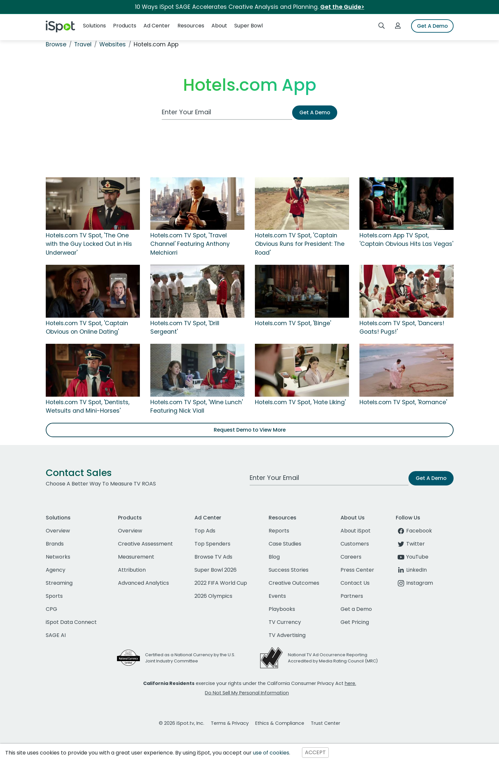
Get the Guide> (342, 7)
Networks (58, 557)
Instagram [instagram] (414, 583)
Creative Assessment (145, 544)
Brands (55, 544)
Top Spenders (212, 544)
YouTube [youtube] (412, 557)
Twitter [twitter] (410, 544)
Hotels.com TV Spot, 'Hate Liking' (300, 402)
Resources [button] (190, 25)
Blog (274, 557)
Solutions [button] (94, 25)
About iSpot (356, 530)
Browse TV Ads (213, 557)
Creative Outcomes (294, 583)
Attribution (132, 570)
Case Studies (285, 544)
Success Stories (288, 570)
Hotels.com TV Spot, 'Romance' (403, 402)
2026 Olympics (213, 596)
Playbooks (282, 609)
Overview (58, 530)
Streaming (59, 583)
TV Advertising (287, 635)
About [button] (219, 25)
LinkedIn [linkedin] (411, 570)
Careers (351, 557)
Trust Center (325, 723)
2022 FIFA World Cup (220, 583)
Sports (54, 596)
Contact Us (355, 583)
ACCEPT (315, 752)
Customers (355, 544)
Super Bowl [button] (248, 25)
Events (277, 596)
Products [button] (124, 25)
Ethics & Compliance (279, 723)
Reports (279, 530)
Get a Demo (356, 609)
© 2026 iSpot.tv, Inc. (181, 723)
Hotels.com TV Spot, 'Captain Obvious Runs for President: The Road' (299, 244)
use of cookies (271, 752)
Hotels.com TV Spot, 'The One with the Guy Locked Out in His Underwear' (89, 244)
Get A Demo (432, 26)
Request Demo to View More (250, 430)
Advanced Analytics (143, 583)
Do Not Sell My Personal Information (247, 693)
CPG (51, 609)
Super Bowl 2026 (215, 570)
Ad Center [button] (156, 25)
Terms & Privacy (230, 723)
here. (350, 683)
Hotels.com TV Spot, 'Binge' (293, 323)
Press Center (357, 570)
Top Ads (204, 530)
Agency (55, 570)
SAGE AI (56, 635)
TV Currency (285, 622)
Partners (352, 596)
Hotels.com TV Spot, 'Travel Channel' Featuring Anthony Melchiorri (190, 244)
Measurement (136, 557)
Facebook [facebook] (414, 530)
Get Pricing (355, 622)
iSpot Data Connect (71, 622)
